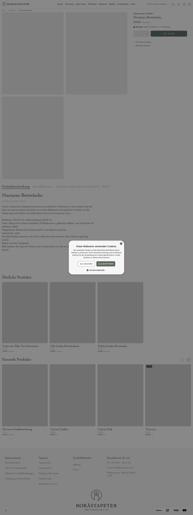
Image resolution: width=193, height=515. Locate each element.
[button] (96, 270)
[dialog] (96, 257)
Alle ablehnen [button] (86, 264)
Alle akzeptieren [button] (105, 264)
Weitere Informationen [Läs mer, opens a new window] (101, 257)
